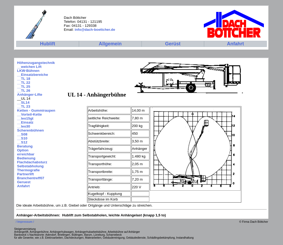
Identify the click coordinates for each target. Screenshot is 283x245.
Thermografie (28, 170)
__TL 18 (23, 79)
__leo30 (23, 126)
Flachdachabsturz (32, 162)
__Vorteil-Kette (29, 114)
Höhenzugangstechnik (36, 63)
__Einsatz (25, 122)
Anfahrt (23, 186)
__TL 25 (23, 87)
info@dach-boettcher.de (95, 30)
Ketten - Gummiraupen (36, 110)
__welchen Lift (29, 67)
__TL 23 (23, 106)
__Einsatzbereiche (32, 75)
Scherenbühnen (30, 130)
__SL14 (23, 102)
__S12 (22, 142)
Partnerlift (25, 174)
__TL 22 (23, 83)
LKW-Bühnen (28, 71)
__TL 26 (23, 91)
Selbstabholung (30, 166)
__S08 (22, 134)
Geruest (23, 182)
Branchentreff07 (30, 178)
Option (22, 150)
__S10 (22, 138)
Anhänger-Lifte (29, 95)
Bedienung (26, 158)
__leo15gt (25, 118)
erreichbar (25, 154)
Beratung (25, 146)
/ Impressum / (25, 221)
